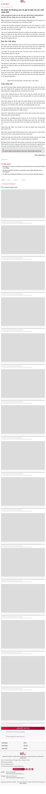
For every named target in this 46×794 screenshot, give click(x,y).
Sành (25, 748)
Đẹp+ (25, 743)
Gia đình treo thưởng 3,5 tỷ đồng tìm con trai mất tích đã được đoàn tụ (23, 174)
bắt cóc (41, 20)
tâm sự (13, 732)
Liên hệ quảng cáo (19, 769)
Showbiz (5, 743)
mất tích (16, 180)
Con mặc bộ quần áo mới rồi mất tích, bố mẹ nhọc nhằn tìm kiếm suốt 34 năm (21, 151)
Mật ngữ (4, 748)
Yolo (3, 149)
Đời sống (6, 4)
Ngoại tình (14, 736)
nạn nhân (3, 146)
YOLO (8, 180)
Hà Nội (2, 772)
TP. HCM (3, 776)
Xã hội (26, 745)
